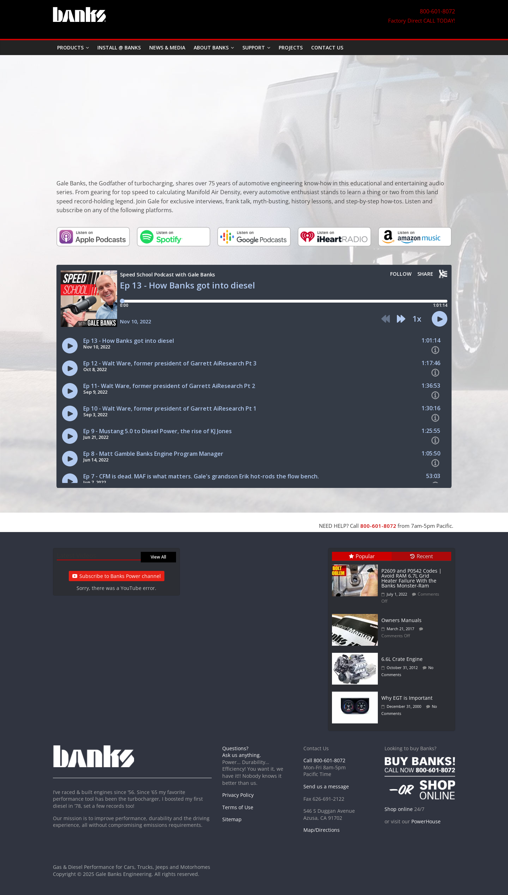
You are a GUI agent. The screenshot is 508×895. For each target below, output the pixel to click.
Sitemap (232, 819)
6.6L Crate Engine (402, 659)
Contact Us (327, 47)
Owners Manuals (401, 620)
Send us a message (326, 786)
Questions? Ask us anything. (241, 752)
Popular (362, 556)
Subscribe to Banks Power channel (116, 576)
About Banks (211, 47)
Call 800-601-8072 (324, 760)
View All (158, 557)
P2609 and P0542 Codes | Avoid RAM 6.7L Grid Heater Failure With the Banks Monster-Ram (411, 578)
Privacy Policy (238, 795)
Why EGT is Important (407, 697)
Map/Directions (321, 830)
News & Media (167, 47)
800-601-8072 (378, 525)
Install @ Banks (119, 47)
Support (253, 47)
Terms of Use (237, 807)
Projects (291, 47)
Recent (421, 556)
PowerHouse (426, 821)
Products (70, 47)
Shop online (399, 809)
